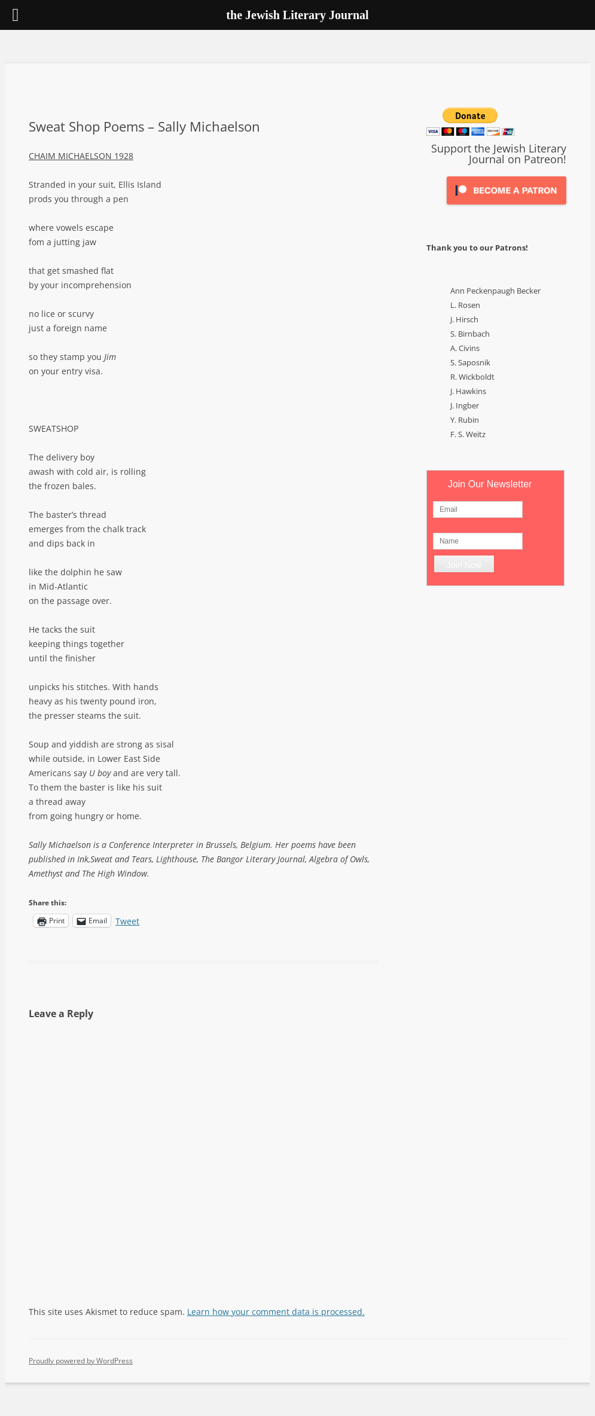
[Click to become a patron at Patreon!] (506, 207)
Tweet (127, 920)
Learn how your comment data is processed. (276, 1311)
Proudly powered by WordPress (81, 1361)
